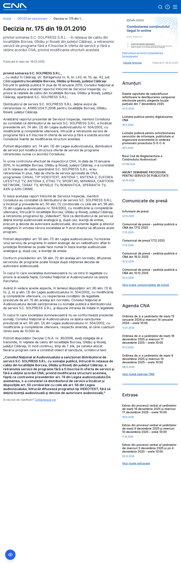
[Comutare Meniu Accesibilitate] (10, 554)
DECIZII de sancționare (32, 18)
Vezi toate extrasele (136, 463)
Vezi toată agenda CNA (138, 374)
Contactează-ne (45, 399)
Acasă (7, 18)
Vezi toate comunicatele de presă (145, 285)
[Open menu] (175, 7)
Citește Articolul (132, 62)
